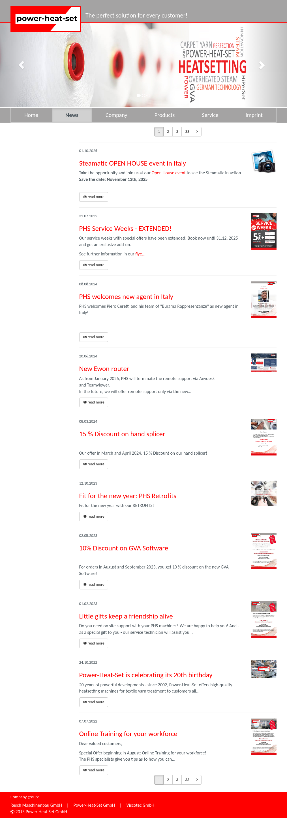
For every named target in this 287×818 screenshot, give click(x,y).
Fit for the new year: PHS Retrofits (127, 495)
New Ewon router (104, 368)
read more (93, 196)
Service (210, 115)
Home (31, 115)
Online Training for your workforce (128, 733)
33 (187, 131)
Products (165, 115)
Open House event (169, 172)
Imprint (254, 115)
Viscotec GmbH (140, 805)
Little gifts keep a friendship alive (126, 616)
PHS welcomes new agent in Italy (126, 296)
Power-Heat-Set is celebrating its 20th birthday (146, 675)
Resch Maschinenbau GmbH (36, 805)
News (71, 115)
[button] (21, 65)
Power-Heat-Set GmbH (94, 805)
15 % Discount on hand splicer (122, 433)
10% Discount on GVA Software (123, 548)
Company (116, 115)
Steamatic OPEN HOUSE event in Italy (132, 163)
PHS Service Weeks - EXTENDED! (125, 228)
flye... (140, 254)
